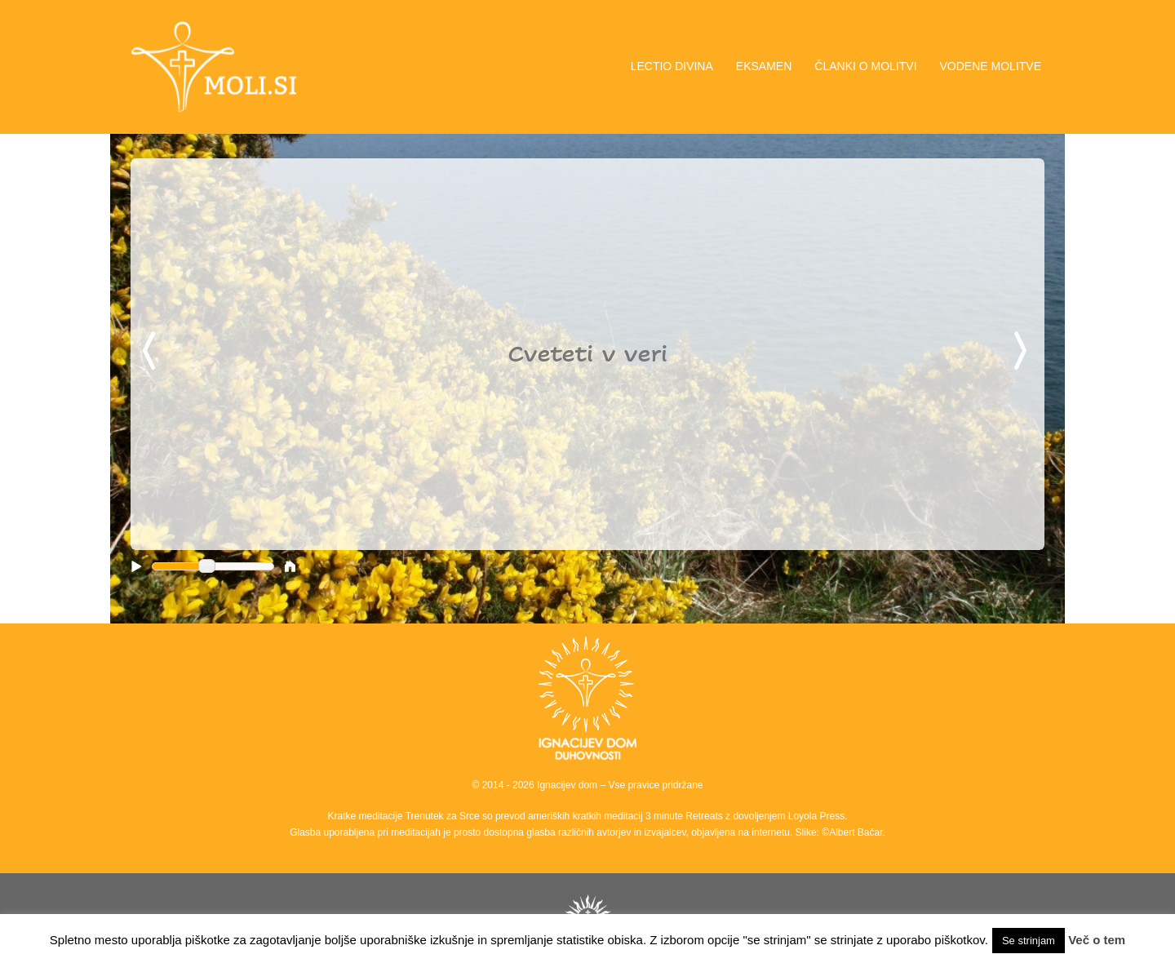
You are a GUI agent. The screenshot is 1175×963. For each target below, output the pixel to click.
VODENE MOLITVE (990, 66)
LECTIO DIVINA (672, 66)
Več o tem (1096, 940)
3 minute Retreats (685, 816)
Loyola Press (816, 816)
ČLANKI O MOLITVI (865, 66)
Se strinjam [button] (1028, 940)
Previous (152, 351)
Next (1023, 351)
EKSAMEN (763, 66)
